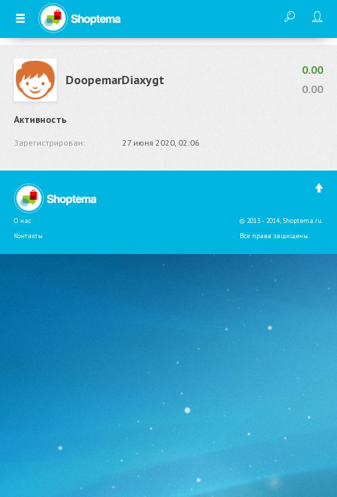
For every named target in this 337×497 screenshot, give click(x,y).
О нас (22, 220)
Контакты (28, 235)
